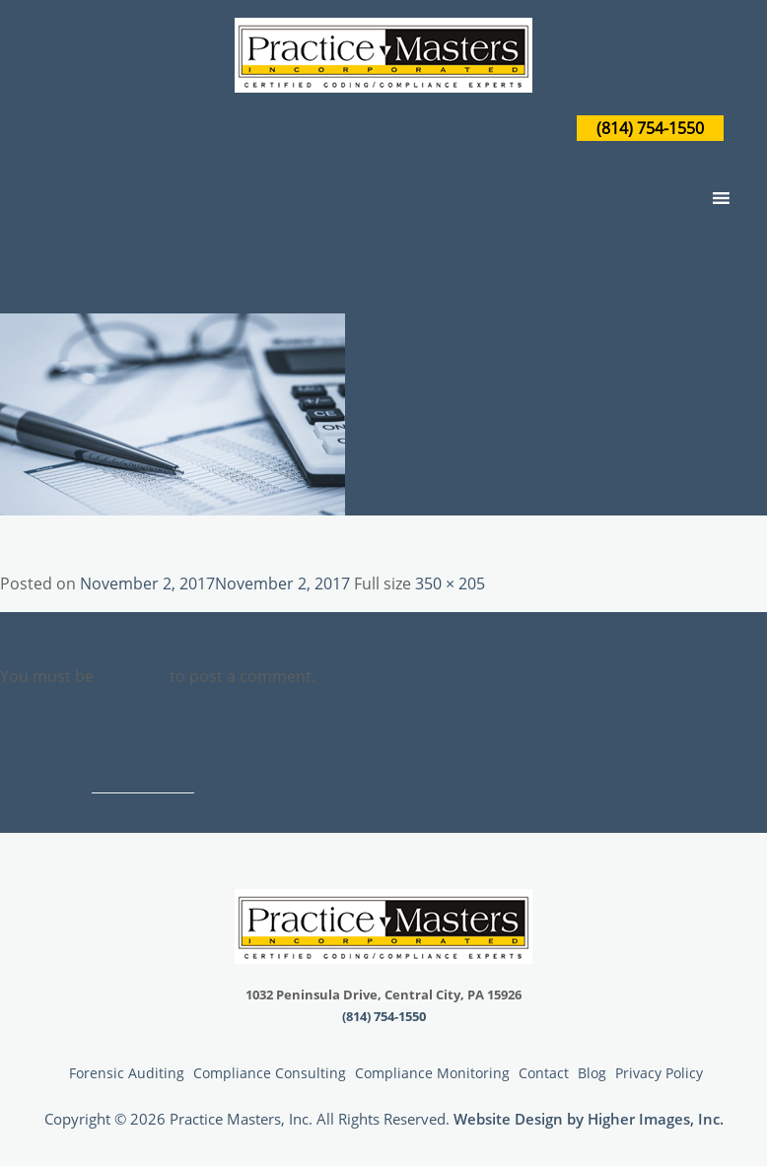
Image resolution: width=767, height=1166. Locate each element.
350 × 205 (450, 583)
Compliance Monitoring (432, 1072)
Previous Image (57, 301)
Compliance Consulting (269, 1072)
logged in (132, 676)
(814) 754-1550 (650, 128)
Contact (544, 1072)
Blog (592, 1072)
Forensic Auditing (126, 1072)
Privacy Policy (659, 1072)
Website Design (508, 1119)
